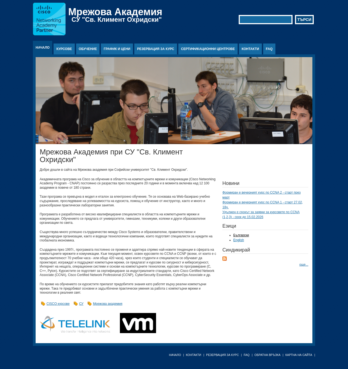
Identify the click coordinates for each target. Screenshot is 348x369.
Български (241, 235)
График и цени (117, 49)
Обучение (88, 49)
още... (303, 264)
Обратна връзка (267, 354)
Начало (42, 47)
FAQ (269, 49)
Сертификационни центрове (208, 49)
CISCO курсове (58, 304)
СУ (81, 304)
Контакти (250, 49)
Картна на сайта (298, 354)
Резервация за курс (155, 49)
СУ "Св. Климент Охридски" (117, 19)
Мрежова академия (107, 304)
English (238, 240)
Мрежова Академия (115, 11)
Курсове (64, 49)
